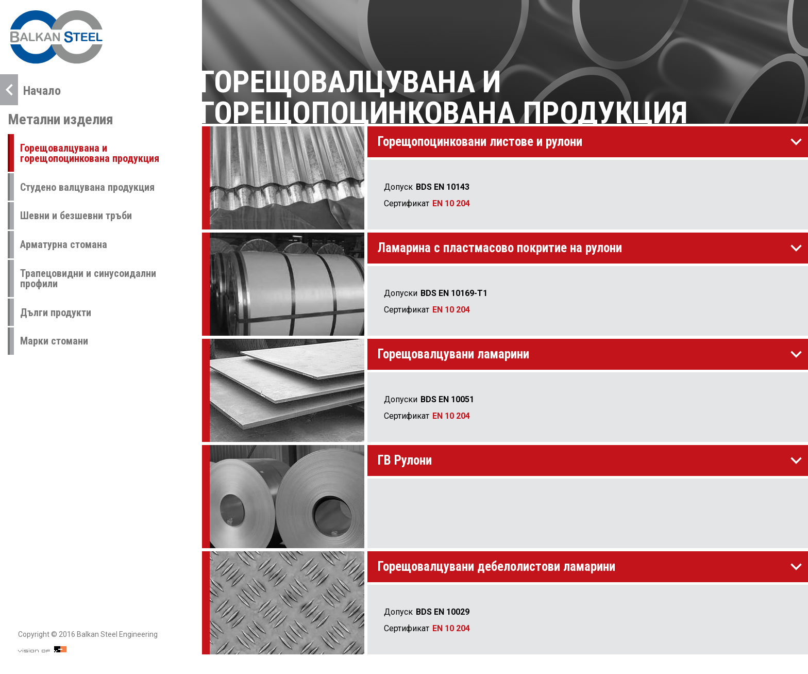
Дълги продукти (55, 312)
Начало (30, 89)
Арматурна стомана (63, 244)
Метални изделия (60, 119)
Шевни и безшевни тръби (76, 215)
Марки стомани (54, 341)
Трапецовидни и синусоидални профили (88, 278)
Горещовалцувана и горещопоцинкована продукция (89, 153)
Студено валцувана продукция (87, 187)
